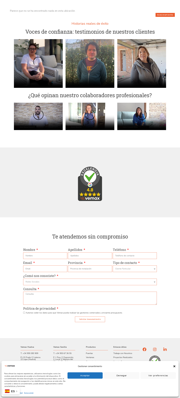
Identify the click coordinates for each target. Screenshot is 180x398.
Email (28, 263)
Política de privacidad (39, 308)
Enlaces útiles (119, 347)
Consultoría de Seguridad (74, 14)
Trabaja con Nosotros (122, 353)
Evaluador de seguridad (17, 8)
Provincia (75, 263)
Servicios (129, 14)
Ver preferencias (158, 375)
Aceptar (85, 375)
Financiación (12, 3)
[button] (174, 366)
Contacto (153, 5)
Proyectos (117, 14)
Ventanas (90, 357)
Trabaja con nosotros (122, 5)
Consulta (30, 289)
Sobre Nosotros (140, 5)
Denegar (121, 375)
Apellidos (75, 250)
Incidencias (163, 5)
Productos (54, 14)
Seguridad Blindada (100, 14)
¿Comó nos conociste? (39, 276)
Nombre (29, 250)
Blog (172, 5)
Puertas (89, 353)
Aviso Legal (28, 393)
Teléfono (120, 250)
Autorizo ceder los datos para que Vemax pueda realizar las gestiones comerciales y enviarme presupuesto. (74, 312)
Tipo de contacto (125, 263)
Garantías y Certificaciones (30, 3)
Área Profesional (51, 3)
